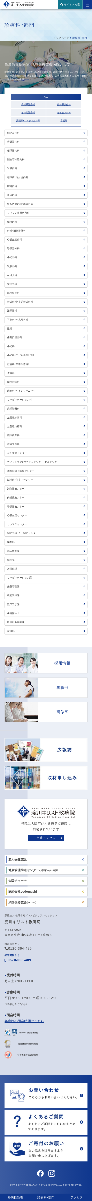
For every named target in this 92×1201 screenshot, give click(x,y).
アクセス (76, 1197)
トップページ (61, 37)
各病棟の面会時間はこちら (24, 1021)
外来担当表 (15, 1197)
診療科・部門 (45, 1197)
